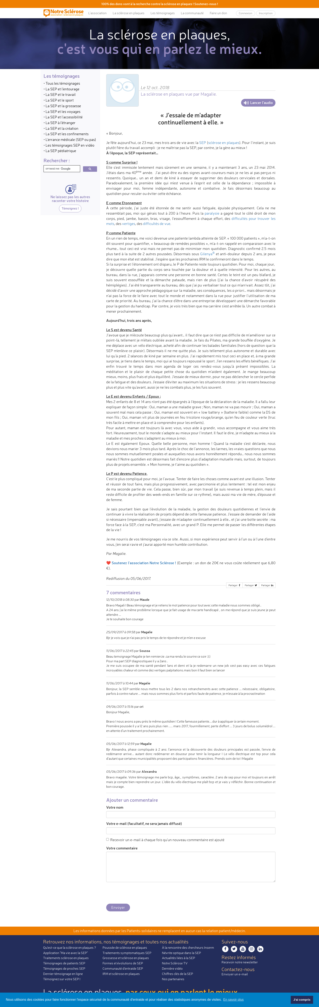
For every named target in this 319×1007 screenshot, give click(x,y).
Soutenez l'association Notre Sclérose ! (144, 562)
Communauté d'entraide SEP (123, 968)
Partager (234, 585)
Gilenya (207, 254)
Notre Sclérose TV (175, 963)
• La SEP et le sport (59, 100)
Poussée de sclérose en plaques (125, 947)
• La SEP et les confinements (66, 134)
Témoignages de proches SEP (64, 968)
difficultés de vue (156, 223)
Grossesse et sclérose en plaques (126, 958)
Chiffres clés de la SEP (177, 974)
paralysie (212, 213)
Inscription (266, 13)
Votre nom (114, 807)
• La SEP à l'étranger (59, 122)
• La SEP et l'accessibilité (63, 117)
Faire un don (218, 13)
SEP (202, 142)
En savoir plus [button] (233, 999)
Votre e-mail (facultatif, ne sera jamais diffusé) (144, 823)
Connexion (245, 13)
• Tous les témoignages (62, 83)
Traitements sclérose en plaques (66, 958)
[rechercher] (61, 168)
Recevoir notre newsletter (240, 962)
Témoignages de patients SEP (64, 963)
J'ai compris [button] (301, 999)
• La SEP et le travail (60, 94)
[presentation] (137, 893)
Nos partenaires (173, 979)
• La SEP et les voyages (62, 111)
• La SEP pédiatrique (60, 150)
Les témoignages (163, 13)
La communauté (192, 13)
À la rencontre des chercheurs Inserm (188, 947)
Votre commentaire (122, 848)
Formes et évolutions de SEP (123, 963)
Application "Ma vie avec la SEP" (65, 953)
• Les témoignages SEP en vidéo (69, 145)
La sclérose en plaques (128, 13)
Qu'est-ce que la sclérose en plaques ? (69, 947)
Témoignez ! (70, 208)
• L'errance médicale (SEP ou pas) (70, 139)
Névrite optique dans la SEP (181, 953)
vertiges (128, 223)
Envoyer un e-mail (235, 974)
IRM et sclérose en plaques (121, 974)
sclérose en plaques (223, 142)
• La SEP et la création (61, 128)
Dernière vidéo (172, 968)
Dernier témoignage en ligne (63, 974)
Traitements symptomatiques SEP (127, 953)
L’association (97, 13)
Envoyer (118, 907)
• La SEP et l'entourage (61, 89)
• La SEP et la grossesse (62, 106)
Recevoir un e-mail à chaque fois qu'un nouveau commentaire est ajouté (165, 839)
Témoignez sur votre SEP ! (61, 979)
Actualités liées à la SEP (178, 958)
